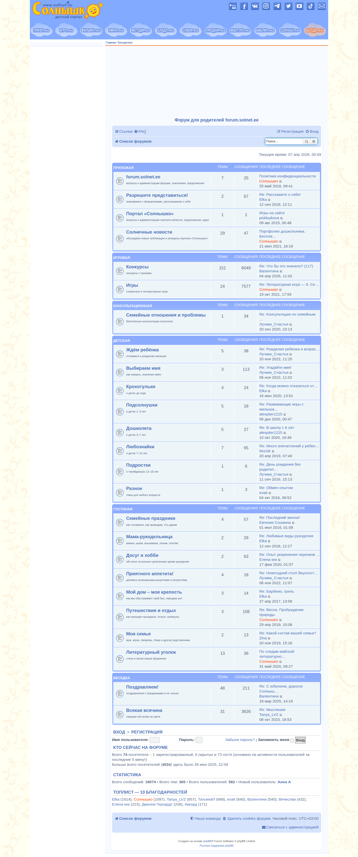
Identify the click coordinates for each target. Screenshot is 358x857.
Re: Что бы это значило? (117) (286, 266)
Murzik (264, 451)
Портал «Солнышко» (150, 213)
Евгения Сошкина (275, 522)
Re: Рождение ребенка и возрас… (289, 349)
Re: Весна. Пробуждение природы (281, 612)
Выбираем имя (143, 368)
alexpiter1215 (270, 414)
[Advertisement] (217, 82)
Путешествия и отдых (151, 610)
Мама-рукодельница (149, 536)
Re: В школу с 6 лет (276, 427)
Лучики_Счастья (273, 324)
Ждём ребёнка (142, 349)
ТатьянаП (206, 799)
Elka (263, 199)
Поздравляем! (142, 687)
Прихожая (123, 168)
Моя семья (138, 633)
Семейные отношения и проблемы (166, 315)
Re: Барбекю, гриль (276, 591)
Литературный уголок (151, 652)
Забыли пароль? (240, 739)
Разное (134, 488)
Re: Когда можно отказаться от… (288, 386)
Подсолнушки (142, 405)
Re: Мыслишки (272, 709)
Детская (121, 341)
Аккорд (191, 804)
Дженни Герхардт (157, 804)
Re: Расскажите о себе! (280, 194)
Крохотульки (140, 386)
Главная (111, 42)
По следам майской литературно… (276, 653)
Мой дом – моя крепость (154, 592)
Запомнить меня (276, 739)
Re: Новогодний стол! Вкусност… (288, 573)
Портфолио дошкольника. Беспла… (282, 233)
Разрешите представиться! (157, 195)
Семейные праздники (151, 518)
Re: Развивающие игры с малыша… (281, 406)
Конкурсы (137, 266)
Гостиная (123, 509)
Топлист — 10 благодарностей (150, 792)
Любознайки (140, 446)
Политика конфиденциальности (287, 176)
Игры (132, 285)
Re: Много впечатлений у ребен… (289, 446)
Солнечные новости (149, 232)
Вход (119, 732)
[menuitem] (140, 131)
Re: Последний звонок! (279, 517)
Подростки (138, 465)
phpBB (207, 841)
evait (263, 492)
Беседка (121, 678)
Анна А (284, 782)
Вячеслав (287, 799)
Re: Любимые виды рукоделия (286, 536)
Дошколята (139, 428)
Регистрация (147, 732)
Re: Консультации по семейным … (287, 316)
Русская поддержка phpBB (216, 845)
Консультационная (132, 306)
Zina (263, 638)
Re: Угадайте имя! (275, 367)
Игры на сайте (272, 213)
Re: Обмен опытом (276, 488)
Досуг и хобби (142, 555)
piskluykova (269, 218)
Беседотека (125, 42)
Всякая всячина (144, 710)
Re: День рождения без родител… (280, 466)
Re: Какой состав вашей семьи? (287, 633)
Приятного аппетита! (150, 573)
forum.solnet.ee (143, 176)
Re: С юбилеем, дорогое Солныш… (281, 688)
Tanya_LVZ (268, 714)
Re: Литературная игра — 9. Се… (289, 284)
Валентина (269, 271)
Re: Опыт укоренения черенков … (289, 554)
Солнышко (268, 181)
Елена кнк (268, 559)
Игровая (121, 258)
